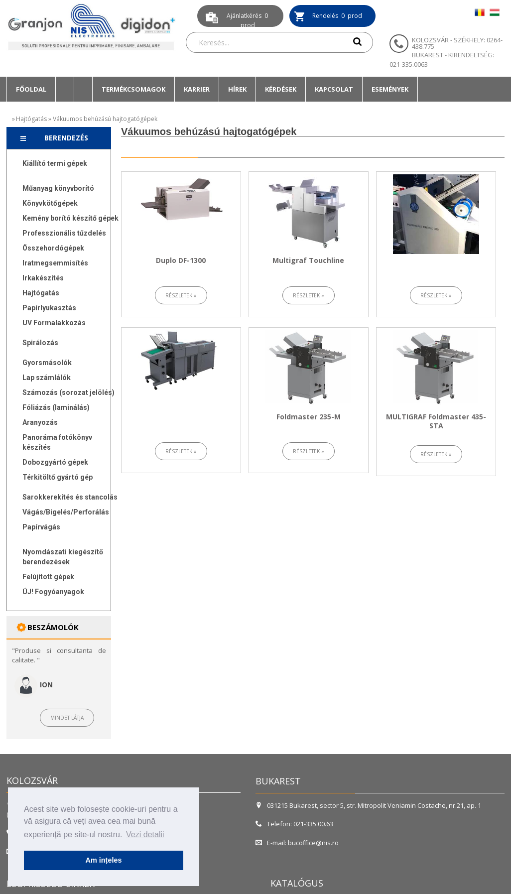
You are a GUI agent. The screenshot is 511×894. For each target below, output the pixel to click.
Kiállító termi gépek (54, 163)
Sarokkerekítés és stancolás (70, 497)
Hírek (237, 89)
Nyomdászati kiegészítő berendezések (62, 557)
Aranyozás (40, 422)
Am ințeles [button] (104, 860)
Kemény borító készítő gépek (70, 218)
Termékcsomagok (133, 89)
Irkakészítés (43, 278)
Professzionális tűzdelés (64, 233)
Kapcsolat (334, 89)
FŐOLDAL (31, 89)
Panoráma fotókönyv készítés (57, 442)
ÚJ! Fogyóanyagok (53, 592)
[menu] (65, 380)
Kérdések (280, 89)
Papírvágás (41, 527)
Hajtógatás (31, 119)
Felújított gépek (48, 577)
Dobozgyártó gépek (55, 462)
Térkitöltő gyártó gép (57, 477)
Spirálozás (40, 343)
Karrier (197, 89)
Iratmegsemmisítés (55, 263)
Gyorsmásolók (47, 363)
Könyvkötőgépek (50, 203)
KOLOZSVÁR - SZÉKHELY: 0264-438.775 (457, 43)
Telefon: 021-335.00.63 (294, 823)
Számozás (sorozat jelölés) (68, 392)
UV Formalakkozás (54, 323)
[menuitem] (31, 89)
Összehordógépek (53, 248)
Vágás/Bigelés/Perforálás (65, 512)
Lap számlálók (46, 378)
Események (390, 89)
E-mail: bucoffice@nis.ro (297, 842)
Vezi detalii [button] (145, 834)
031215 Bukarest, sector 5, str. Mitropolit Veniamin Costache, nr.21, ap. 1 (369, 805)
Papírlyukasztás (49, 308)
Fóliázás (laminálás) (56, 407)
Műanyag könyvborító (58, 188)
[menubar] (212, 89)
